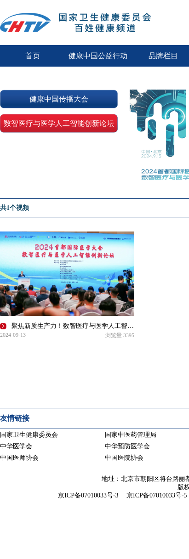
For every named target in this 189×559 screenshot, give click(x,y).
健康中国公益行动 (98, 56)
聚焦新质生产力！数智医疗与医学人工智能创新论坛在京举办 (73, 325)
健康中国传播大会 (58, 99)
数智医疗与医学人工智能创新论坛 (59, 123)
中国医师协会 (19, 457)
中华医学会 (16, 446)
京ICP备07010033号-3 (88, 495)
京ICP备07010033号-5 (156, 495)
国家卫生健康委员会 (29, 434)
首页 (32, 56)
